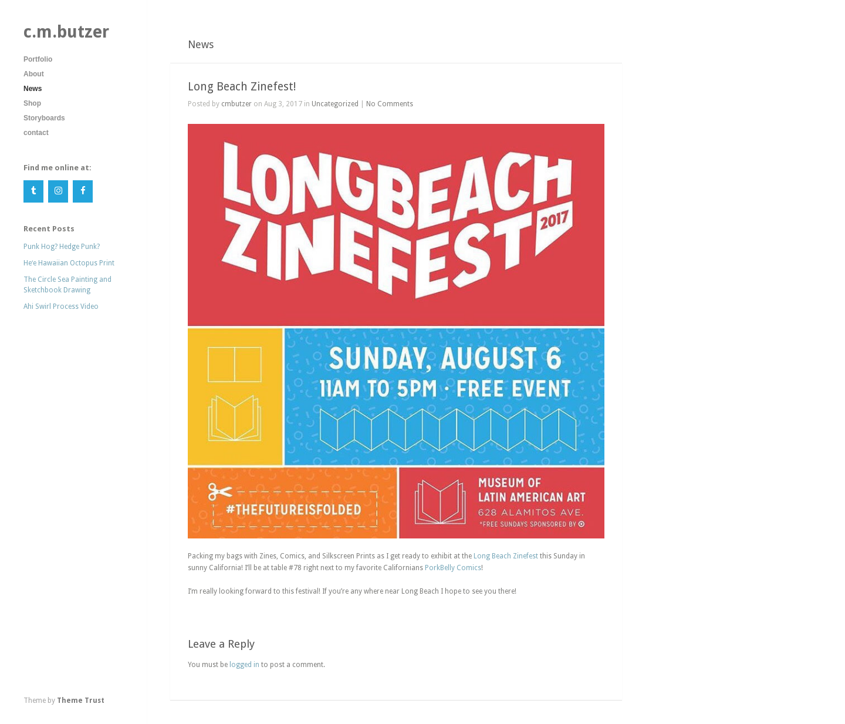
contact (36, 133)
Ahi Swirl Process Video (61, 306)
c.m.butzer (66, 32)
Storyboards (44, 118)
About (33, 74)
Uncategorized (335, 104)
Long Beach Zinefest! (242, 86)
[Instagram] (58, 191)
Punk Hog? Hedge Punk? (61, 247)
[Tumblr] (33, 191)
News (32, 89)
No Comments (389, 104)
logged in (244, 665)
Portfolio (37, 59)
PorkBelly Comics (453, 568)
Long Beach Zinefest (506, 556)
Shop (32, 103)
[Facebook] (83, 191)
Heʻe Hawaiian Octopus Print (68, 263)
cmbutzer (236, 104)
